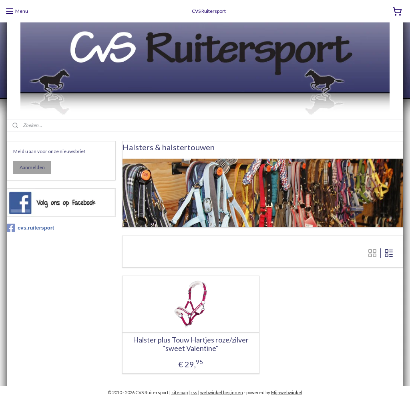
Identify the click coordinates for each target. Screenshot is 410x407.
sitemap (179, 392)
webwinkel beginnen (221, 392)
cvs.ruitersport (30, 228)
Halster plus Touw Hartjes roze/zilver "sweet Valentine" (191, 344)
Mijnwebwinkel (286, 392)
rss (194, 392)
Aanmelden (32, 167)
